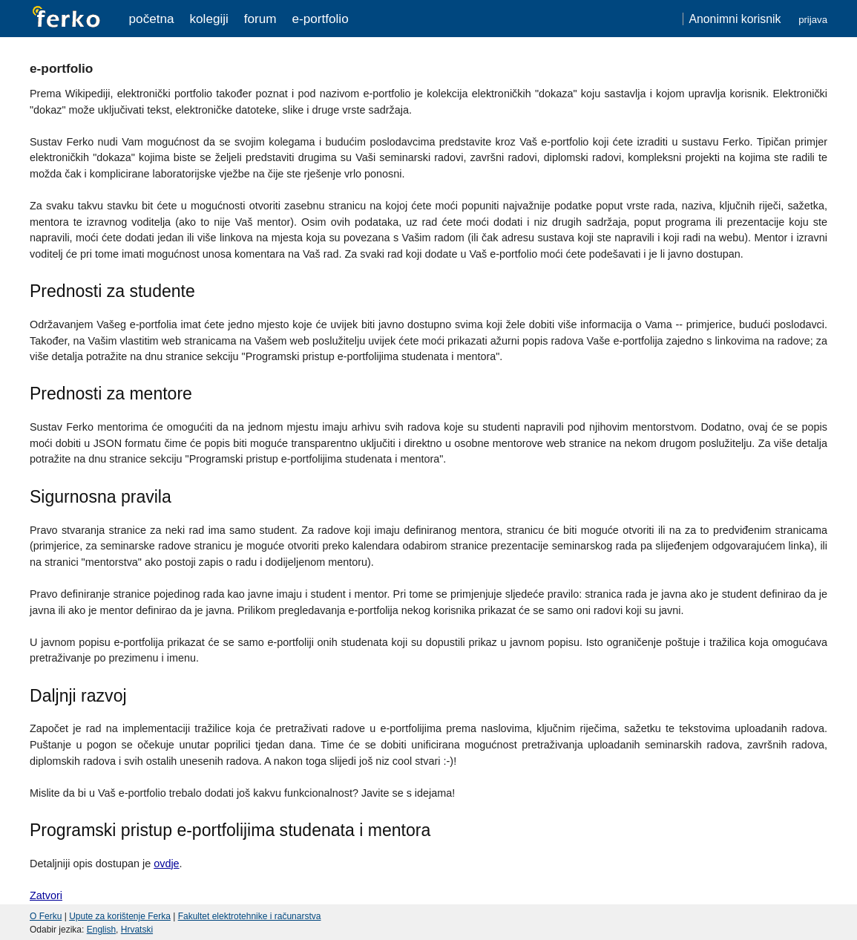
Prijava (812, 19)
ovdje (166, 863)
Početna (151, 18)
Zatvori (46, 895)
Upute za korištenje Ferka (120, 916)
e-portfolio (320, 18)
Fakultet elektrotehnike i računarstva (249, 916)
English (101, 929)
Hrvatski (137, 929)
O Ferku (46, 916)
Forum (260, 18)
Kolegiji (208, 18)
